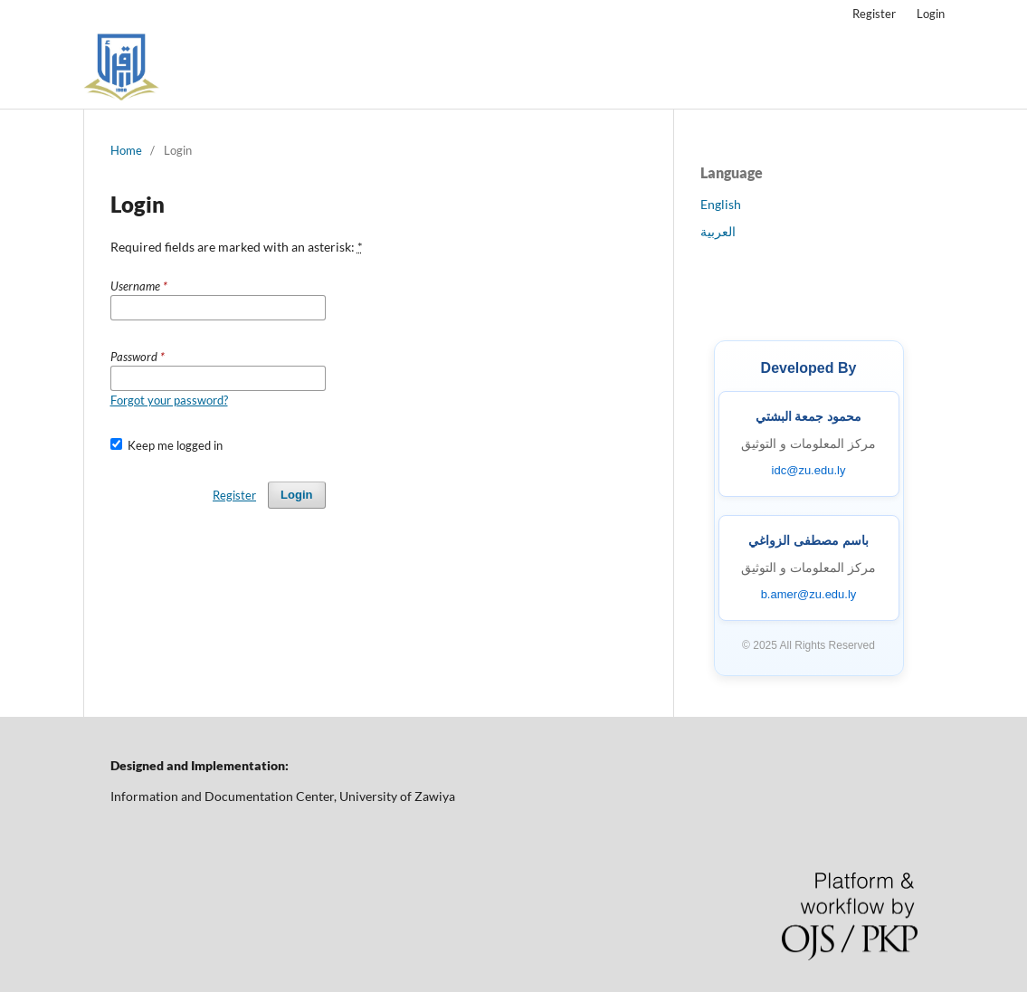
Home (126, 150)
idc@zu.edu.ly (809, 470)
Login (931, 13)
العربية (718, 231)
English (720, 204)
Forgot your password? (169, 400)
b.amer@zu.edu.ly (809, 594)
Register (874, 13)
